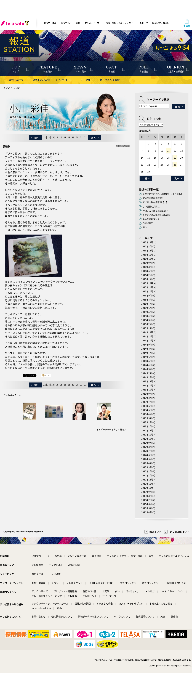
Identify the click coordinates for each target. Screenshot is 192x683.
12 (44, 137)
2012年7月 (146, 451)
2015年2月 (146, 324)
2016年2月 (146, 275)
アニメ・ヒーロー (92, 23)
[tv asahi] (16, 23)
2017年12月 (147, 242)
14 (52, 137)
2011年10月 (147, 488)
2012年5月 (146, 459)
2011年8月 (146, 496)
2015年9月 (146, 295)
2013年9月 (146, 394)
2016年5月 (146, 271)
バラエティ (66, 23)
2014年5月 (146, 361)
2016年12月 (147, 250)
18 (69, 137)
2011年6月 (146, 504)
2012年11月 (147, 435)
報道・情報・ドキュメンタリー (120, 23)
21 (81, 137)
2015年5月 (146, 312)
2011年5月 (146, 508)
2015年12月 (147, 283)
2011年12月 (147, 480)
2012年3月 (146, 467)
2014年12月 (147, 332)
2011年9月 (146, 492)
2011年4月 (146, 512)
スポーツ (143, 23)
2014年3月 (146, 369)
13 (48, 137)
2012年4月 (146, 463)
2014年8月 (146, 349)
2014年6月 (146, 357)
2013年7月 (146, 402)
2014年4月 (146, 365)
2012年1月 (146, 475)
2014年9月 (146, 345)
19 (73, 137)
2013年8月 (146, 398)
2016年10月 (147, 259)
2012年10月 (147, 439)
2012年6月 (146, 455)
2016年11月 (147, 255)
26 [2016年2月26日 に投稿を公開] (175, 165)
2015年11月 (147, 287)
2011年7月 (146, 500)
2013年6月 (146, 406)
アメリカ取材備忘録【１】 (155, 202)
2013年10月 (147, 390)
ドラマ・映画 (50, 23)
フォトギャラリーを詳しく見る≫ (110, 430)
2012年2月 (146, 471)
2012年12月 (147, 430)
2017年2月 (146, 246)
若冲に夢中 (148, 223)
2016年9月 (146, 263)
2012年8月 (146, 447)
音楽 (78, 23)
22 (85, 137)
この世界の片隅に (151, 207)
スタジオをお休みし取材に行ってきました (163, 194)
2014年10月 (147, 340)
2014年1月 (146, 377)
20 (77, 137)
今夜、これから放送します (155, 211)
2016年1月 (146, 279)
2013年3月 (146, 418)
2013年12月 (147, 381)
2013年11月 (147, 385)
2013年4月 (146, 414)
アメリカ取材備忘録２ (153, 198)
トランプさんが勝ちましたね (156, 215)
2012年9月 (146, 443)
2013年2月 (146, 422)
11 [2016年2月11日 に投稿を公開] (168, 151)
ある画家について (151, 219)
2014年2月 (146, 373)
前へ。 (146, 227)
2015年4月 (146, 316)
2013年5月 (146, 410)
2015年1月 (146, 328)
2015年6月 (146, 308)
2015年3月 (146, 320)
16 (61, 137)
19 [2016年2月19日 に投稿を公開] (175, 158)
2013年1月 (146, 426)
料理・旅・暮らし (160, 23)
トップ (7, 88)
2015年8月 (146, 300)
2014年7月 (146, 353)
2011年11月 (147, 484)
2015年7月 (146, 304)
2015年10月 (147, 291)
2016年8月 (146, 267)
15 (56, 137)
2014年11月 (147, 336)
